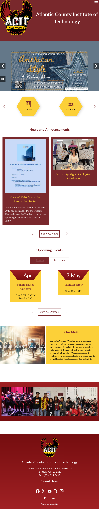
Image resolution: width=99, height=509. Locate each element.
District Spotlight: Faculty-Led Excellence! (73, 176)
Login (49, 498)
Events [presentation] (40, 260)
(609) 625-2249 (53, 472)
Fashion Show (74, 284)
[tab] (39, 260)
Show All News (49, 234)
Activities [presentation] (59, 260)
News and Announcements (49, 129)
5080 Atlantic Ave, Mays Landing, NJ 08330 (49, 468)
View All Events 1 (49, 312)
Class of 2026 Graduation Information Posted (25, 199)
